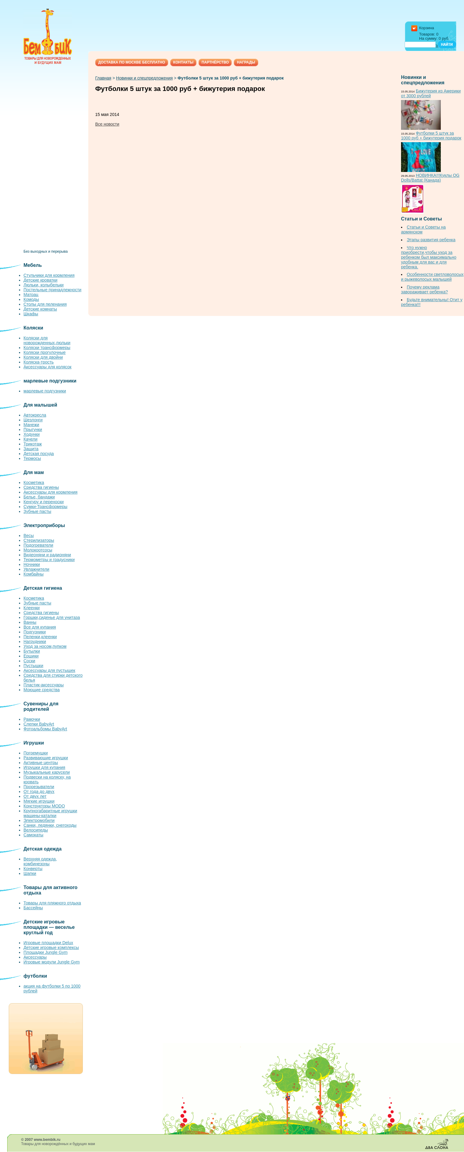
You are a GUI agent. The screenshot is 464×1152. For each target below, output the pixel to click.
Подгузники (35, 631)
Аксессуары (35, 957)
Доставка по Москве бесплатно (131, 62)
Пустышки (33, 665)
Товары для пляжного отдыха (52, 903)
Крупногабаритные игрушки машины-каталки (50, 813)
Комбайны (34, 574)
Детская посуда (39, 453)
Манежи (31, 424)
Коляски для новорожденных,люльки (47, 340)
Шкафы (31, 313)
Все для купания (40, 627)
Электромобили (39, 820)
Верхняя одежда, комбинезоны (40, 861)
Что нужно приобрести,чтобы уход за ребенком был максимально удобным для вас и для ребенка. (428, 257)
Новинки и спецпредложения (144, 78)
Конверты (33, 868)
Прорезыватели (39, 786)
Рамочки (32, 719)
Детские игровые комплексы (51, 947)
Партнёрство (215, 62)
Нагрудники (35, 641)
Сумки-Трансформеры (45, 506)
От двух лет (35, 796)
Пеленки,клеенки (40, 636)
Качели (30, 439)
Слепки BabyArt (39, 724)
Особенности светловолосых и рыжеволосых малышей (432, 277)
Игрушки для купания (44, 767)
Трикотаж (33, 444)
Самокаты (33, 834)
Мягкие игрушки (39, 801)
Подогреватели (38, 545)
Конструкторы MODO (44, 806)
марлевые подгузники (45, 391)
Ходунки (32, 434)
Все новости (107, 124)
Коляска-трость (39, 362)
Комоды (31, 299)
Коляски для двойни (43, 357)
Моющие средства (42, 689)
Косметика (34, 482)
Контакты (183, 62)
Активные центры (41, 762)
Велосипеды (36, 830)
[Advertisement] (54, 159)
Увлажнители (36, 569)
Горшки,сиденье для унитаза (52, 617)
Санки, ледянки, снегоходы (50, 825)
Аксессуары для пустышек (49, 670)
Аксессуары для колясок (47, 366)
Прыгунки (33, 429)
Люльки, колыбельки (44, 285)
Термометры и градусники (49, 559)
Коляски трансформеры (47, 347)
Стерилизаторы (39, 540)
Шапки (30, 873)
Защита (31, 448)
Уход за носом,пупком (45, 646)
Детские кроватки (41, 280)
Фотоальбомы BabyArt (45, 728)
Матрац (31, 294)
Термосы (32, 458)
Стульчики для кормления (49, 275)
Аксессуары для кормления (50, 492)
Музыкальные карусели (47, 772)
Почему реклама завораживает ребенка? (424, 289)
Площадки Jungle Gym (45, 952)
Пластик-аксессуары (44, 684)
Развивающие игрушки (46, 757)
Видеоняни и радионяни (47, 554)
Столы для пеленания (45, 304)
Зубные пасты (37, 511)
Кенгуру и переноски (44, 501)
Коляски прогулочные (45, 352)
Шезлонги (33, 419)
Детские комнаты (40, 309)
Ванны (30, 622)
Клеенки (32, 607)
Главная (103, 78)
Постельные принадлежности (52, 289)
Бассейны (33, 907)
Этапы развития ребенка (431, 239)
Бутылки (32, 651)
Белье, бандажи (39, 497)
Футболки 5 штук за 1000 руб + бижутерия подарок (431, 135)
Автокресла (35, 415)
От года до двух (39, 791)
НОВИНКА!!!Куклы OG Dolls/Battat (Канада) (430, 178)
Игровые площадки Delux (48, 942)
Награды (246, 62)
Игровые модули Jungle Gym (52, 962)
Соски (29, 660)
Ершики (31, 656)
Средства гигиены (41, 487)
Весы (29, 535)
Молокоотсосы (38, 550)
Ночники (32, 564)
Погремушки (36, 753)
